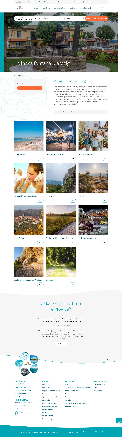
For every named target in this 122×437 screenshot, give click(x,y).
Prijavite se (61, 343)
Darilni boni (45, 394)
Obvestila (68, 400)
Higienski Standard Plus (49, 403)
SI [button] (105, 8)
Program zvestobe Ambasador (72, 1)
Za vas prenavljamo (47, 409)
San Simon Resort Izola (21, 409)
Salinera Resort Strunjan (22, 406)
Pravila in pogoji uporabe (39, 432)
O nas (67, 384)
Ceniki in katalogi (47, 419)
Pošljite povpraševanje (49, 1)
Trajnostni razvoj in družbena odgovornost (77, 387)
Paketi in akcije (46, 8)
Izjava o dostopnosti (71, 406)
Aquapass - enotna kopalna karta (52, 397)
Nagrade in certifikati (71, 390)
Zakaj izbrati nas (32, 1)
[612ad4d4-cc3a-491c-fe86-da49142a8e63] (61, 326)
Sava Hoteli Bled (19, 384)
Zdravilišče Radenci (20, 393)
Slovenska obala (72, 8)
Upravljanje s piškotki (53, 432)
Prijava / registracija (89, 2)
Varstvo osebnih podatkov (49, 406)
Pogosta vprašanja (47, 415)
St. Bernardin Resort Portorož (23, 403)
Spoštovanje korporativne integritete (76, 403)
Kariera (67, 394)
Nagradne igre (46, 400)
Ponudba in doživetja (59, 8)
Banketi (95, 387)
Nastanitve (37, 8)
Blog (40, 1)
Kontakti (60, 1)
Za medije (68, 397)
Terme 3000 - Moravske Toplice (23, 390)
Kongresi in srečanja (85, 8)
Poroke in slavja (98, 390)
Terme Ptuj (18, 396)
